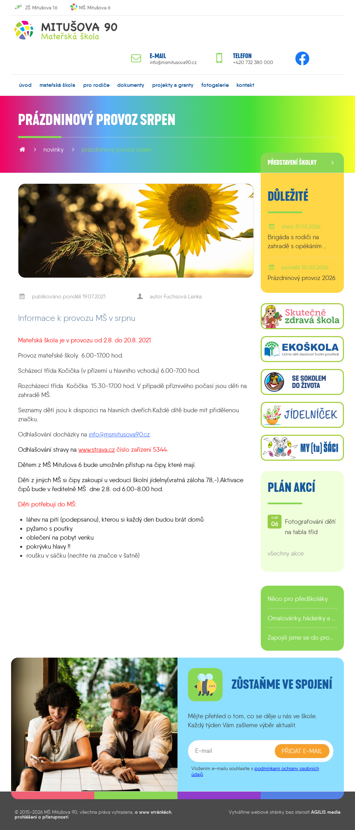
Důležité (288, 196)
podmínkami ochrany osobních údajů (255, 771)
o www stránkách (153, 812)
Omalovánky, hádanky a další (302, 618)
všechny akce (286, 553)
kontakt (245, 84)
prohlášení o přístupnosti (41, 817)
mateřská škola (57, 84)
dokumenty (130, 84)
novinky (53, 149)
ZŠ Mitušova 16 (41, 7)
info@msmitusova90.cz (173, 62)
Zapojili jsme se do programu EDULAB (302, 637)
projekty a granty (172, 84)
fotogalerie (215, 84)
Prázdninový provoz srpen (116, 149)
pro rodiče (96, 84)
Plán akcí (291, 487)
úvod (25, 84)
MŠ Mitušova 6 (95, 7)
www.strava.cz (96, 449)
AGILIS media (325, 812)
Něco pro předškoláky (298, 599)
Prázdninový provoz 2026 (302, 278)
